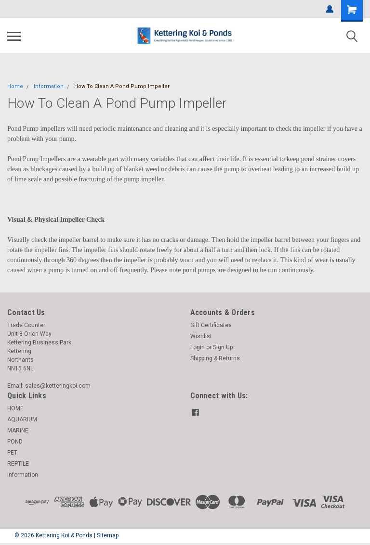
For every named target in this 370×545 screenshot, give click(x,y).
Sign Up (223, 347)
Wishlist (201, 336)
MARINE (17, 430)
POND (15, 441)
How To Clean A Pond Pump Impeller (122, 86)
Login (197, 347)
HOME (15, 408)
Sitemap (108, 535)
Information (49, 86)
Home (15, 86)
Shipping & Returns (215, 358)
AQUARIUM (22, 419)
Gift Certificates (211, 325)
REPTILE (18, 463)
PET (12, 452)
